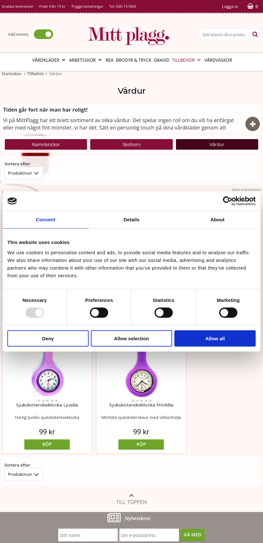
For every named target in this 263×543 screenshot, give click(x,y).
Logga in (230, 6)
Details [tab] (131, 219)
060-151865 (126, 6)
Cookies (185, 438)
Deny (48, 338)
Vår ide (9, 428)
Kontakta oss (15, 467)
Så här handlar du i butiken (206, 457)
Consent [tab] (45, 219)
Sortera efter (17, 164)
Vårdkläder (49, 60)
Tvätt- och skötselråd (111, 438)
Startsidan (11, 73)
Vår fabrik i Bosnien (22, 448)
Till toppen (131, 367)
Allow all (215, 338)
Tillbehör (187, 60)
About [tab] (218, 219)
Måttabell (99, 428)
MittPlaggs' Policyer (110, 448)
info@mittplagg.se (32, 496)
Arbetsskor (86, 60)
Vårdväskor (218, 60)
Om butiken (14, 438)
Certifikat (99, 457)
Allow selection (131, 338)
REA (110, 60)
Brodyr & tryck (133, 60)
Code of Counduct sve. (201, 477)
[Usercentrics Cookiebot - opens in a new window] (228, 201)
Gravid (162, 60)
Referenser (189, 448)
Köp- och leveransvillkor (202, 428)
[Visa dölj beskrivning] (252, 124)
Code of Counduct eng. (201, 467)
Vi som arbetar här (22, 457)
